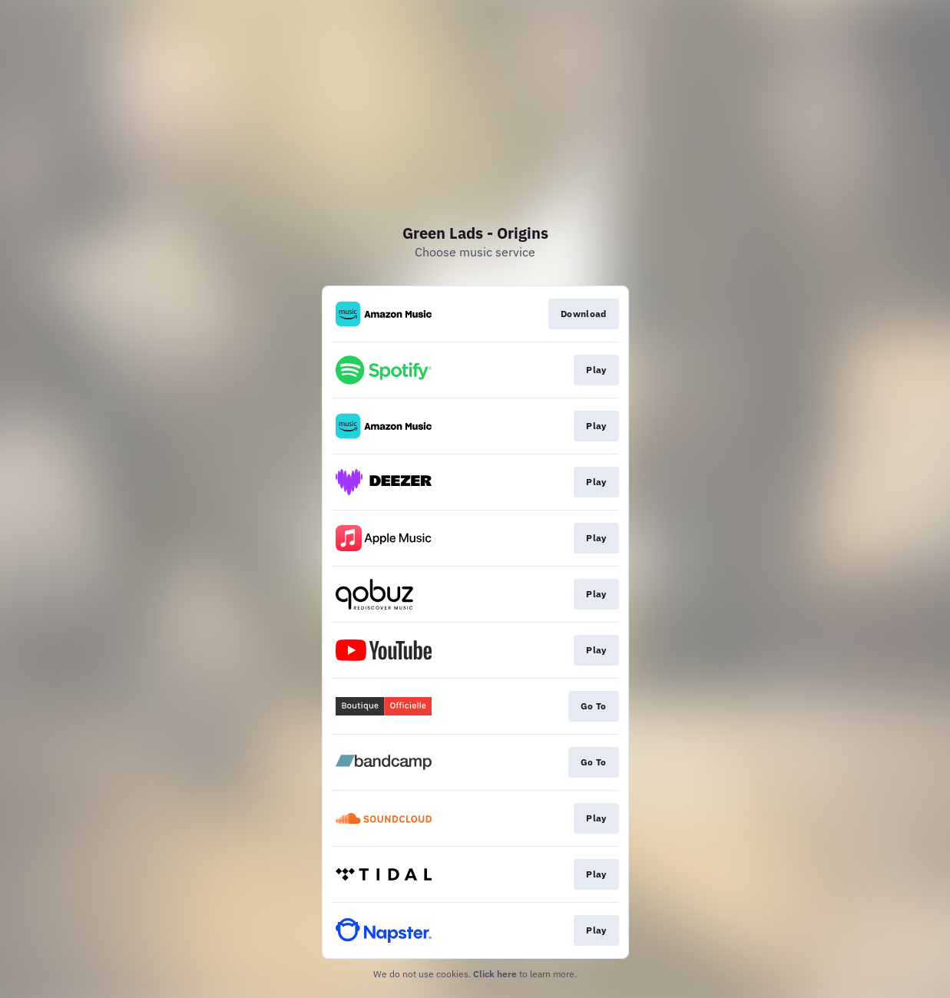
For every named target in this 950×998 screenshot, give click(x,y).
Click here (495, 974)
